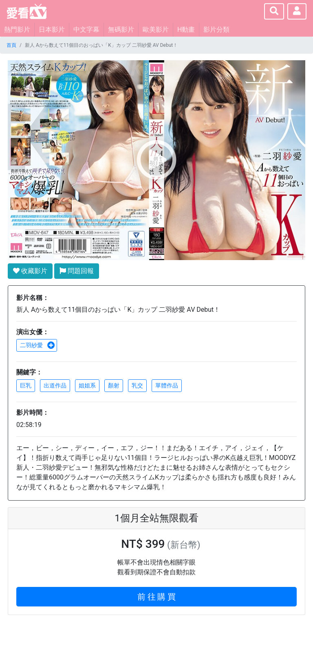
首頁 (11, 45)
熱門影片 (17, 29)
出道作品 (55, 385)
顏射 (113, 385)
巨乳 (25, 385)
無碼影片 (121, 29)
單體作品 (166, 385)
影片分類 (216, 29)
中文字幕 (86, 29)
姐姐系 (87, 385)
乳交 (137, 385)
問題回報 (77, 271)
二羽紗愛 (37, 345)
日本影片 (52, 29)
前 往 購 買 (156, 597)
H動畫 (186, 29)
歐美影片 (156, 29)
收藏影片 (30, 271)
